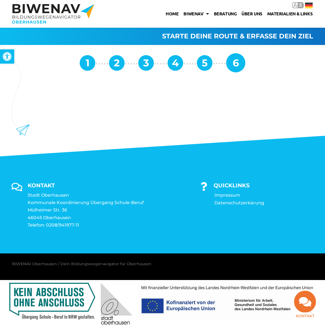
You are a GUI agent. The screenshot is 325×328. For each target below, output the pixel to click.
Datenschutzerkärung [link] (239, 203)
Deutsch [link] (309, 5)
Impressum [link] (227, 195)
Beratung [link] (225, 13)
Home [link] (172, 13)
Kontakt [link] (305, 315)
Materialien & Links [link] (289, 13)
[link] (7, 56)
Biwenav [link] (196, 14)
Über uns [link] (251, 13)
